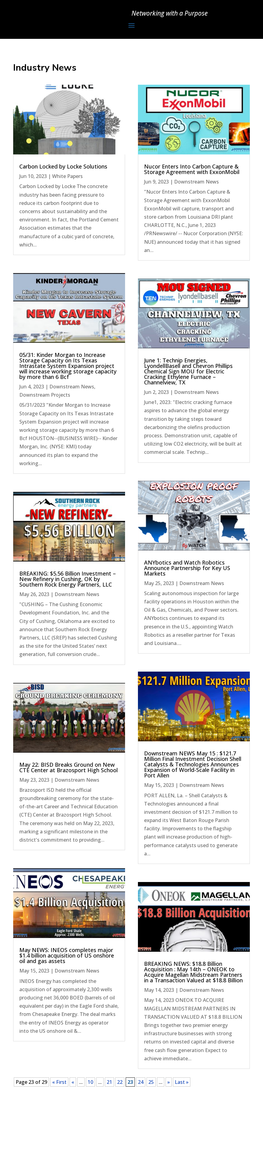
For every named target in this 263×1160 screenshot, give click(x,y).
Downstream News (71, 386)
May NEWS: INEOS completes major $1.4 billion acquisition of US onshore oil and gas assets (66, 955)
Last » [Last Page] (182, 1082)
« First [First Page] (59, 1082)
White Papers (67, 176)
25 (151, 1082)
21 (109, 1082)
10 (90, 1082)
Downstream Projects (44, 394)
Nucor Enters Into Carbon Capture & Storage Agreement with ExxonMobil (191, 169)
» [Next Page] (168, 1082)
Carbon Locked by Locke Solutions (63, 166)
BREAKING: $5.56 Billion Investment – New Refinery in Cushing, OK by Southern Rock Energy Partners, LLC (67, 579)
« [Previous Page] (72, 1082)
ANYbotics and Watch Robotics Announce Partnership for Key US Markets (187, 568)
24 (140, 1082)
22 (120, 1082)
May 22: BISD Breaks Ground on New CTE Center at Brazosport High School (68, 767)
